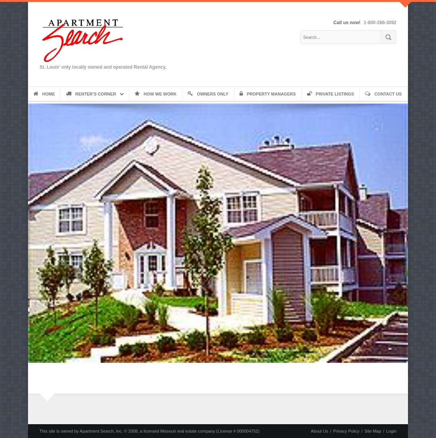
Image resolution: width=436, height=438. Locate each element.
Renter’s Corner (91, 94)
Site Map (373, 431)
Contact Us (383, 94)
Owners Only (208, 94)
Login (391, 431)
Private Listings (330, 94)
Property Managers (267, 94)
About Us (319, 431)
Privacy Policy (346, 431)
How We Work (156, 94)
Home (44, 94)
